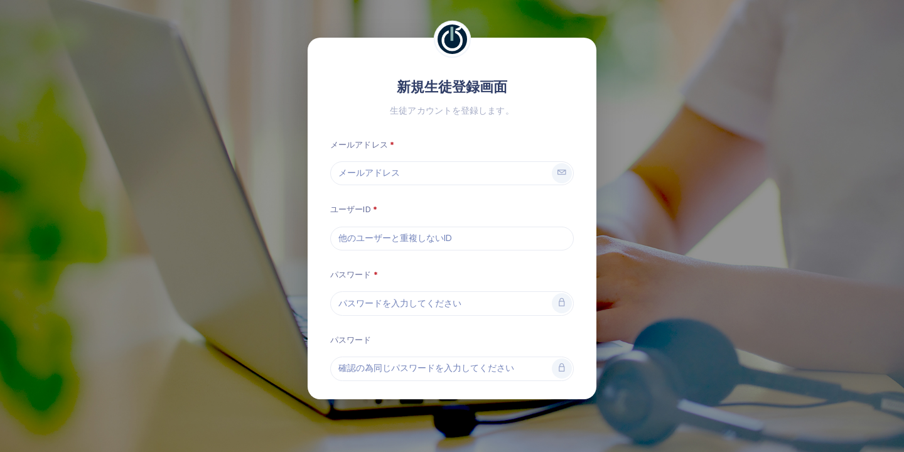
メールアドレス (359, 145)
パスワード (351, 275)
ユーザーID (350, 209)
